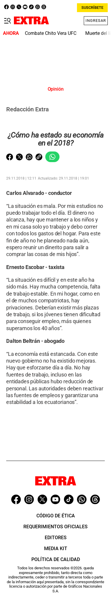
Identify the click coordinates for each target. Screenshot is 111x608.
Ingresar (96, 20)
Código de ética (55, 516)
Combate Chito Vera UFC (50, 33)
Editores (56, 537)
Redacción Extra (27, 109)
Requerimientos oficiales (55, 526)
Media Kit (55, 548)
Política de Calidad (55, 559)
